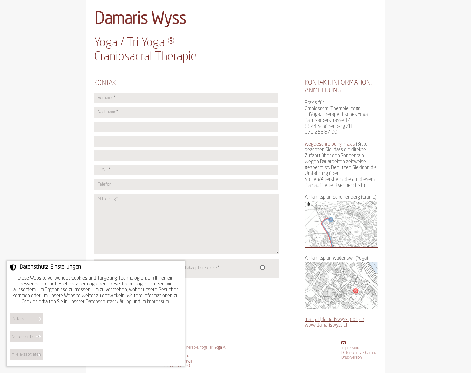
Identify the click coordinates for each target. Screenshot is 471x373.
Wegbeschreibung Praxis (330, 144)
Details (18, 319)
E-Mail (104, 170)
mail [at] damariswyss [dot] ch (334, 319)
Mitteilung (108, 199)
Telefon (105, 184)
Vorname (106, 98)
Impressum (350, 348)
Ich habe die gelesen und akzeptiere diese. (160, 268)
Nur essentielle (25, 337)
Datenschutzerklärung (358, 353)
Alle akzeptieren (26, 354)
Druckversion (351, 358)
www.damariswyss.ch (327, 325)
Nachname (108, 112)
